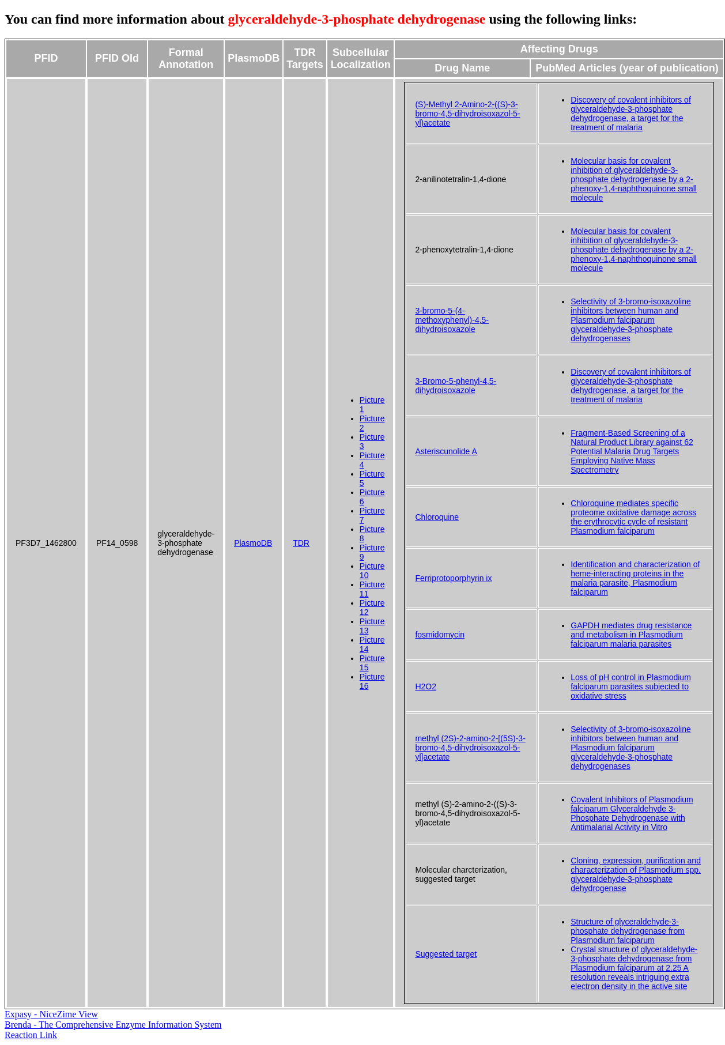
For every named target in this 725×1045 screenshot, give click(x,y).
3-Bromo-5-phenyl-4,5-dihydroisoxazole (455, 385)
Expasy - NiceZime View (51, 1014)
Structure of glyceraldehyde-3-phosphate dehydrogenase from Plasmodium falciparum (628, 931)
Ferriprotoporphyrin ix (453, 578)
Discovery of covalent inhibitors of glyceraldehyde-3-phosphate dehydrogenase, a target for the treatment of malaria (631, 113)
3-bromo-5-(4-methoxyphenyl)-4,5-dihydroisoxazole (452, 320)
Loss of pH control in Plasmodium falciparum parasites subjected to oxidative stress (631, 686)
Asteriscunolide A (446, 451)
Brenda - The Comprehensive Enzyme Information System (113, 1024)
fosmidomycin (440, 634)
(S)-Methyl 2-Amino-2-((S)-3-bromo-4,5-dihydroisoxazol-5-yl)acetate (467, 113)
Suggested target (446, 954)
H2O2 (425, 686)
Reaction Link (31, 1035)
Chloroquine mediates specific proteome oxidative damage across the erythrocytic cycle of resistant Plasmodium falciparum (633, 517)
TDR (301, 543)
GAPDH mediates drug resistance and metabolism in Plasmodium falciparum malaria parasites (631, 634)
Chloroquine (437, 517)
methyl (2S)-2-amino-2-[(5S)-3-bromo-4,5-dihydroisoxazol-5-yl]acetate (470, 747)
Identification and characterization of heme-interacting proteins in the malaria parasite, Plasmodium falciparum (635, 578)
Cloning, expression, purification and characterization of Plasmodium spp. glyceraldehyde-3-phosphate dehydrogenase (636, 874)
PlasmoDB (253, 543)
